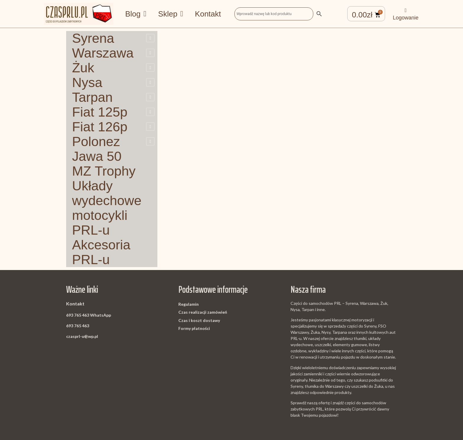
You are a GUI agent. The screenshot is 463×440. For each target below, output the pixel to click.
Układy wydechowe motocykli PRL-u (106, 208)
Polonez (96, 141)
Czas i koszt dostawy (199, 320)
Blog (135, 14)
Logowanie (405, 18)
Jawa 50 (97, 156)
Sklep (170, 14)
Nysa (87, 82)
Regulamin (188, 304)
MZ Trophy (104, 171)
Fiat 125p (100, 112)
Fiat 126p (100, 127)
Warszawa (102, 53)
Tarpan (92, 97)
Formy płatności (194, 328)
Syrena (93, 38)
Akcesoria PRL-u (101, 252)
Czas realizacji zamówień (202, 312)
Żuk (83, 67)
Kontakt (208, 13)
